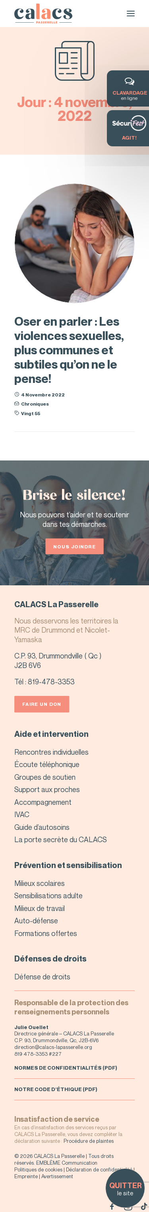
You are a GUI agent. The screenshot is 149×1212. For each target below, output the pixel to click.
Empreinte (26, 1176)
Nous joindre (74, 546)
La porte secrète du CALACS (60, 839)
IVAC (21, 814)
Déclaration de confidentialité (99, 1169)
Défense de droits (42, 976)
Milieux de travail (39, 908)
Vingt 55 (30, 413)
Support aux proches (47, 789)
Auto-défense (36, 920)
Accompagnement (43, 802)
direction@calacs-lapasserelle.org (53, 1047)
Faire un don (41, 704)
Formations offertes (45, 933)
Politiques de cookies (38, 1169)
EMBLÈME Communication (66, 1163)
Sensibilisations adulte (48, 895)
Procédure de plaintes (89, 1141)
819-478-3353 (51, 681)
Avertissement (57, 1176)
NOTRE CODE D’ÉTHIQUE (48, 1089)
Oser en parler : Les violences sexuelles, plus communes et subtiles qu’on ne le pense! (69, 350)
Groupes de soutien (44, 777)
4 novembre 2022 (43, 395)
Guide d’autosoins (42, 827)
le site (125, 1188)
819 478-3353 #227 (38, 1054)
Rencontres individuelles (51, 752)
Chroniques (35, 404)
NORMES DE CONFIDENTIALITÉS (58, 1067)
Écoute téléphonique (46, 764)
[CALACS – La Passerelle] (43, 13)
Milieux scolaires (39, 883)
